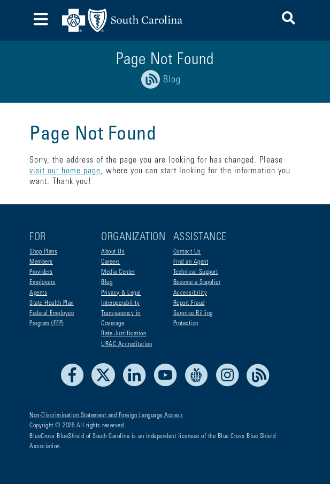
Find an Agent (191, 262)
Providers (41, 272)
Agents (38, 293)
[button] (289, 20)
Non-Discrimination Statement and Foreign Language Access (106, 415)
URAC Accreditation (126, 344)
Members (41, 262)
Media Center (118, 272)
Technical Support (195, 272)
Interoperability (120, 303)
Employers (42, 282)
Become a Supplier (197, 282)
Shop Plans (43, 252)
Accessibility (190, 293)
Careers (110, 262)
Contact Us (187, 252)
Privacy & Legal (121, 293)
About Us (113, 252)
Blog (106, 282)
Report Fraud (189, 303)
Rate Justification (123, 334)
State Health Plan (51, 303)
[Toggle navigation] (40, 20)
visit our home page (65, 171)
